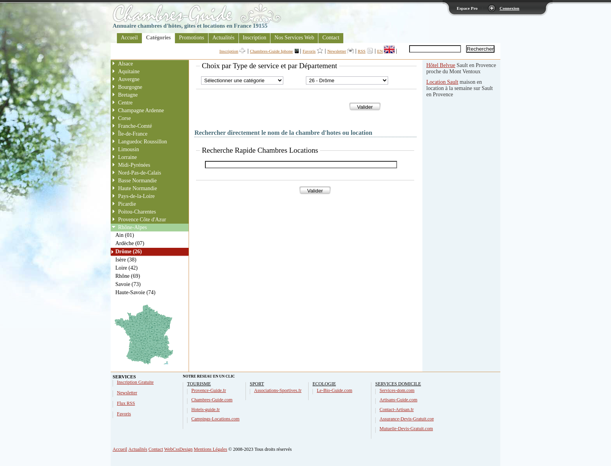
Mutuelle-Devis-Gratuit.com (406, 428)
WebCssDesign (178, 449)
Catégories (158, 38)
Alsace (125, 64)
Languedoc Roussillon (142, 142)
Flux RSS (126, 403)
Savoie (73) (128, 284)
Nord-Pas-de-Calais (139, 173)
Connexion (509, 8)
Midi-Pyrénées (134, 165)
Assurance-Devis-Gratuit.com (408, 419)
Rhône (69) (127, 276)
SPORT (257, 384)
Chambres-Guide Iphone (271, 51)
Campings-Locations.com (215, 419)
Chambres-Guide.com (212, 399)
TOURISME (199, 384)
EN (380, 51)
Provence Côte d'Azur (142, 219)
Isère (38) (125, 260)
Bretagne (128, 95)
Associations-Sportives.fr (278, 390)
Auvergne (129, 79)
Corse (124, 118)
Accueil (129, 38)
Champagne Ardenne (141, 110)
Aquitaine (129, 71)
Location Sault (442, 82)
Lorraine (127, 157)
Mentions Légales (210, 449)
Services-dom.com (397, 390)
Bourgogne (130, 87)
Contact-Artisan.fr (397, 409)
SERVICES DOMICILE (398, 384)
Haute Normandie (137, 188)
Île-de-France (132, 134)
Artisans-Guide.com (398, 399)
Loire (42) (126, 268)
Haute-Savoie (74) (135, 292)
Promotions (191, 38)
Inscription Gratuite (135, 382)
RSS (362, 51)
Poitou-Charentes (137, 212)
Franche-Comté (135, 126)
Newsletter (336, 51)
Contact (330, 38)
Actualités (223, 38)
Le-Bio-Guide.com (334, 390)
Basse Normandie (137, 181)
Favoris (309, 51)
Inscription (255, 38)
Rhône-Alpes (132, 227)
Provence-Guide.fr (208, 390)
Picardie (127, 204)
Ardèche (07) (129, 243)
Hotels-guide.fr (205, 409)
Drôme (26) (128, 251)
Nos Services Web (294, 38)
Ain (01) (124, 235)
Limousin (128, 149)
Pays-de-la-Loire (136, 196)
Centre (125, 103)
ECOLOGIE (324, 384)
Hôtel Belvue (440, 65)
